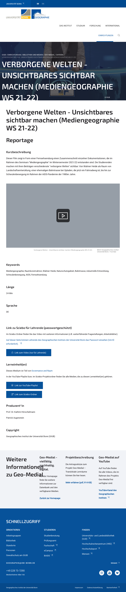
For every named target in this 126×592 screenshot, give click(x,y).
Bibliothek (11, 540)
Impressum (79, 588)
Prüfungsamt (50, 540)
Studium (80, 25)
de (38, 4)
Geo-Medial (50, 55)
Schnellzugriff (23, 521)
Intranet (115, 563)
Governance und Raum (42, 370)
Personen (10, 550)
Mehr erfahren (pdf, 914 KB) (79, 482)
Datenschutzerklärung (95, 588)
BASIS (48, 555)
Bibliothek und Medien (33, 55)
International (112, 25)
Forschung (95, 25)
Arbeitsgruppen (13, 535)
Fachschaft (51, 545)
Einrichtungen (105, 35)
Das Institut (65, 25)
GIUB (4, 55)
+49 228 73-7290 (15, 570)
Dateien (59, 55)
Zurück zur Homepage (50, 498)
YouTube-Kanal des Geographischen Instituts (108, 494)
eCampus (50, 550)
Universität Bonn (15, 4)
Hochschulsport (91, 549)
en (43, 4)
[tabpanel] (63, 71)
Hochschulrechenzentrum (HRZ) (98, 544)
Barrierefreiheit (113, 588)
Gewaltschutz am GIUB (17, 555)
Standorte (11, 545)
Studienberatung (52, 535)
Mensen (87, 554)
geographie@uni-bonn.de (20, 563)
